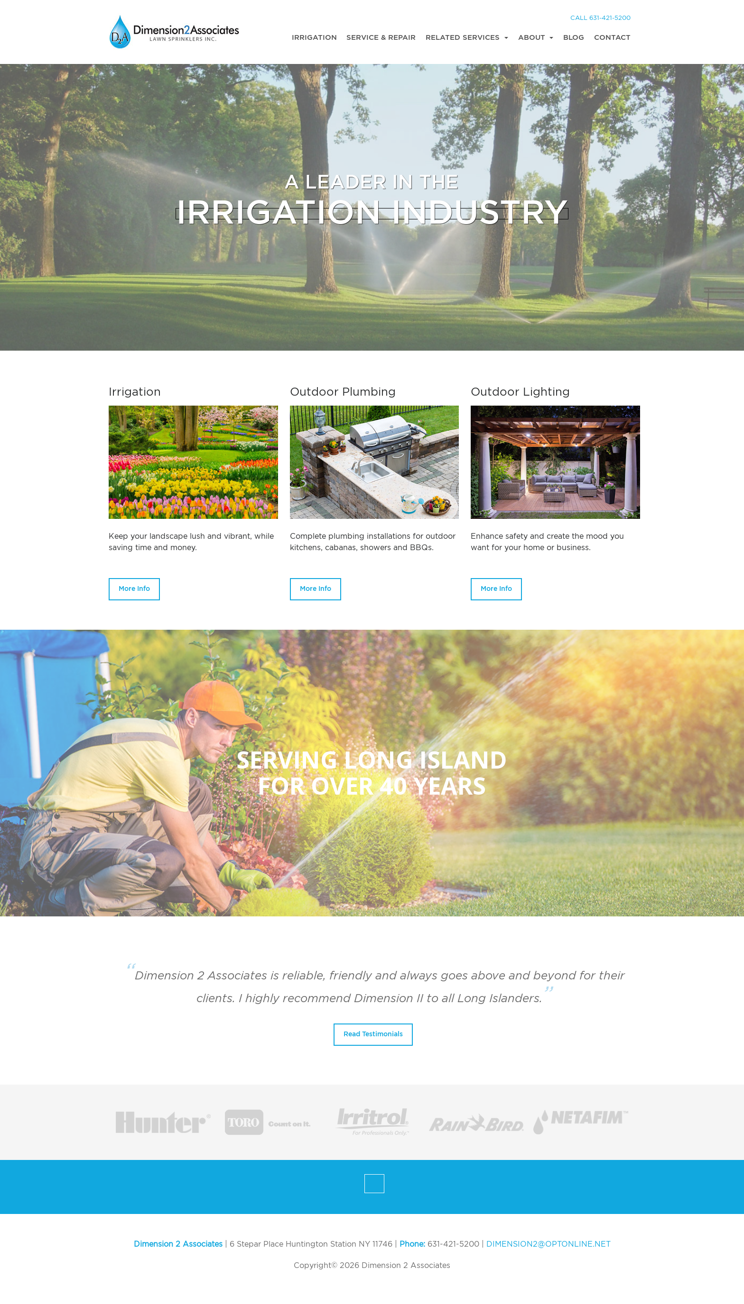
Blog (573, 37)
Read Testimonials (373, 1034)
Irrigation (314, 37)
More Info (134, 589)
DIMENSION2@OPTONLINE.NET (548, 1244)
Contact (612, 37)
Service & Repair (381, 37)
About (533, 37)
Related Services (464, 37)
